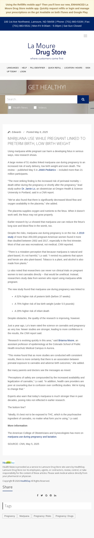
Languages (13, 68)
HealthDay (25, 480)
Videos (40, 107)
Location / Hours (73, 68)
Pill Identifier (37, 68)
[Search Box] (41, 99)
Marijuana (24, 516)
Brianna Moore (66, 340)
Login (23, 71)
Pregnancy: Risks (42, 516)
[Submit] (83, 99)
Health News (18, 107)
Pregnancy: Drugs (64, 516)
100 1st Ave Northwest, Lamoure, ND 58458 (29, 21)
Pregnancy (9, 516)
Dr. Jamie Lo (28, 188)
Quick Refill (54, 68)
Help (24, 68)
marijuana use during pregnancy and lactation (32, 436)
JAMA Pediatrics (47, 169)
